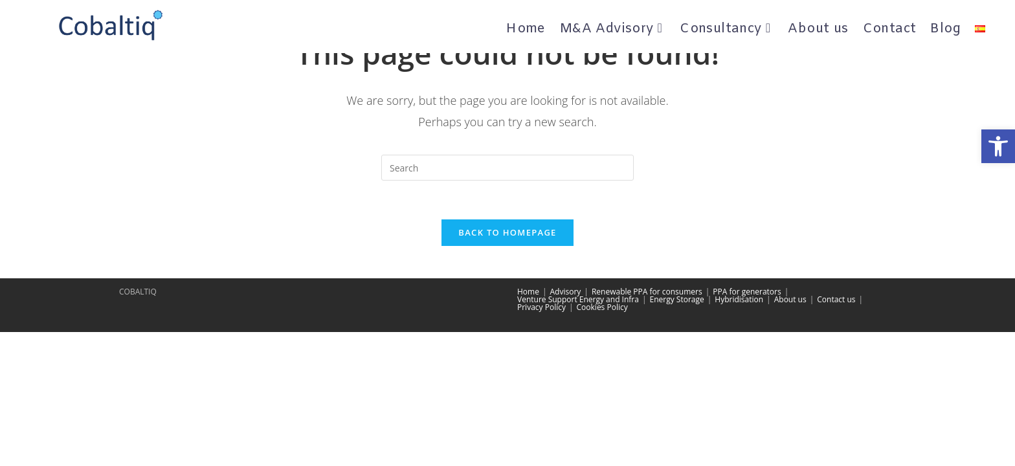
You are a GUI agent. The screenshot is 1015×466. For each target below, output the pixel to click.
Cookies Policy (602, 307)
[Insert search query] (507, 168)
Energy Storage (677, 299)
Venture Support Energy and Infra (578, 299)
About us (790, 299)
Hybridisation (739, 299)
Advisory (565, 291)
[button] (998, 146)
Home (528, 291)
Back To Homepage (507, 232)
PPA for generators (747, 291)
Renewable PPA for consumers (647, 291)
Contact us (836, 299)
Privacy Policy (541, 307)
